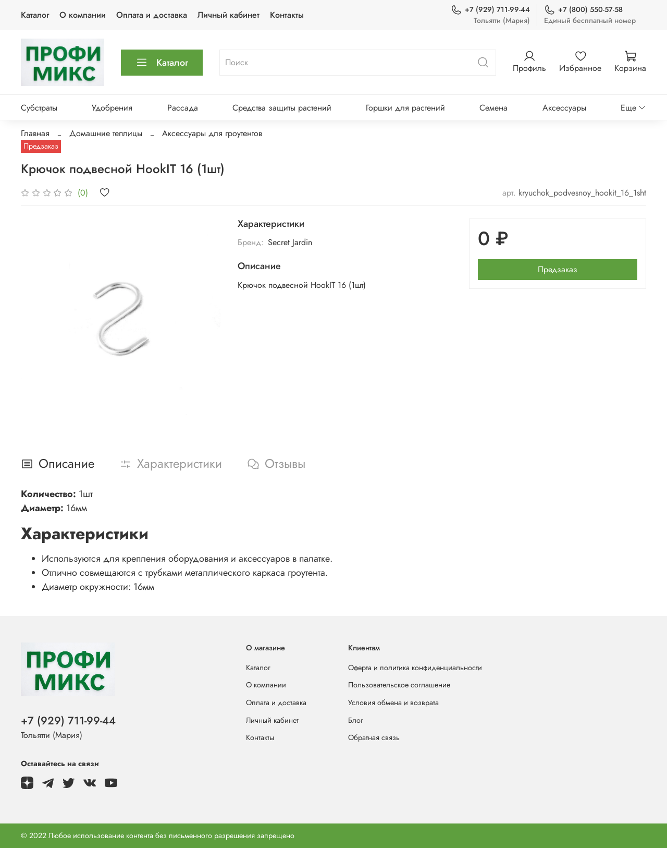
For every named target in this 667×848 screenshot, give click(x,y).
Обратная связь (374, 737)
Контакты (287, 15)
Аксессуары (564, 108)
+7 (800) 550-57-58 (583, 9)
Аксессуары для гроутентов (212, 133)
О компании (82, 15)
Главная (35, 133)
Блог (355, 720)
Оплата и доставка (151, 15)
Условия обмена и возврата (393, 702)
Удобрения (112, 108)
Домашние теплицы (105, 133)
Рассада (182, 108)
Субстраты (39, 108)
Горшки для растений (405, 108)
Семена (493, 108)
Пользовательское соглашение (399, 685)
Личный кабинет (228, 15)
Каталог (35, 15)
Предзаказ (557, 269)
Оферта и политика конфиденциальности (415, 667)
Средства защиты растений (281, 108)
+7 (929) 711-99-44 (490, 9)
